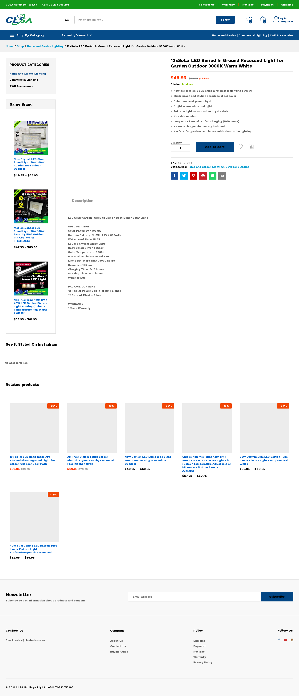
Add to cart (215, 147)
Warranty (228, 4)
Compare (251, 147)
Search (225, 19)
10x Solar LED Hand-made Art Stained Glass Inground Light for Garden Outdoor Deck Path (32, 460)
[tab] (82, 202)
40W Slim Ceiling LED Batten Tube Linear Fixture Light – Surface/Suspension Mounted (33, 549)
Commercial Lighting (253, 35)
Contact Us (207, 4)
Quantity (176, 143)
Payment (267, 4)
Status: (176, 84)
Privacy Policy (202, 662)
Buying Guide (119, 651)
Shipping (287, 4)
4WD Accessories (281, 35)
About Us (116, 640)
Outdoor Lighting (237, 166)
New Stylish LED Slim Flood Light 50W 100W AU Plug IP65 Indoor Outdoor (148, 460)
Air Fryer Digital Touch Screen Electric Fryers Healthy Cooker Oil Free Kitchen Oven (91, 460)
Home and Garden (224, 35)
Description (82, 200)
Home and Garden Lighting (205, 166)
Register (287, 21)
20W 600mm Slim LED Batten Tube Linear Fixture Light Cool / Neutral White (264, 460)
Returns (248, 4)
